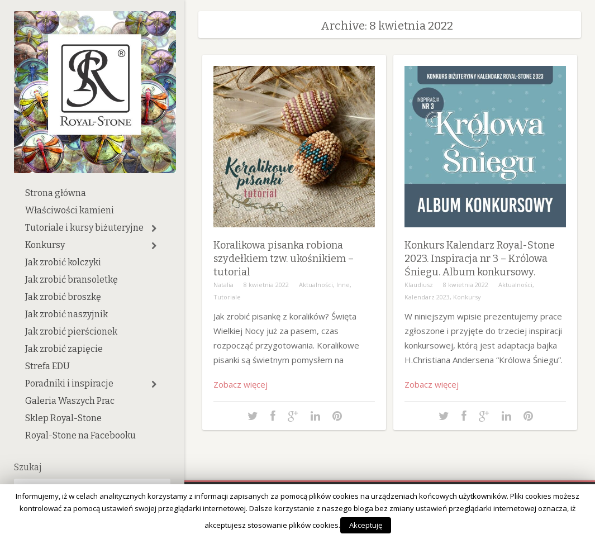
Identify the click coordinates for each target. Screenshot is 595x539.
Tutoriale (227, 297)
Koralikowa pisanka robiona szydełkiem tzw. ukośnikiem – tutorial (283, 258)
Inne (343, 284)
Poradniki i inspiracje (69, 383)
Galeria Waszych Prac (70, 400)
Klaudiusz (418, 284)
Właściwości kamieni (69, 210)
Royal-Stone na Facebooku (80, 435)
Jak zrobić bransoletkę (71, 279)
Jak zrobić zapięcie (64, 349)
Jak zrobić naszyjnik (66, 314)
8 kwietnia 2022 (266, 284)
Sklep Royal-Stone (63, 418)
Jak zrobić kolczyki (63, 262)
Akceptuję (365, 525)
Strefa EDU (47, 366)
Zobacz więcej (240, 384)
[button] (154, 228)
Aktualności (316, 284)
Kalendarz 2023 (427, 297)
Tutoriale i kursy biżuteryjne (84, 227)
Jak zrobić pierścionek (71, 331)
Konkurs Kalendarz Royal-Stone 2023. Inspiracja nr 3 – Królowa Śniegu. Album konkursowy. (479, 258)
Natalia (223, 284)
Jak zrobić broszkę (63, 297)
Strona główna (55, 193)
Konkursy (45, 245)
